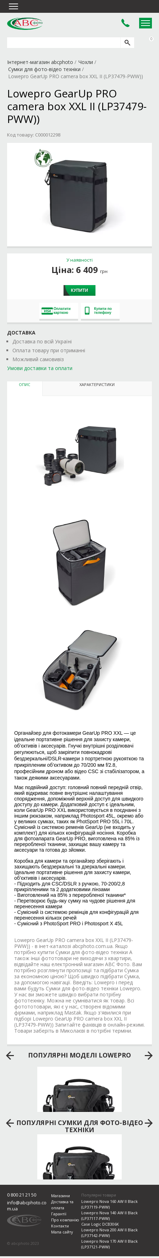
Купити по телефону (98, 311)
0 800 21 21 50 (21, 1195)
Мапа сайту (62, 1232)
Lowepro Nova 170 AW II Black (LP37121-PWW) (109, 1243)
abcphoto (25, 23)
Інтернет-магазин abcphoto (40, 62)
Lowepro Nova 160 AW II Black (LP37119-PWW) (109, 1204)
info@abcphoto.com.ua (26, 1205)
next (149, 1055)
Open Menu (145, 23)
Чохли (85, 62)
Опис (24, 384)
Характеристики (97, 384)
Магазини (60, 1195)
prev (10, 1055)
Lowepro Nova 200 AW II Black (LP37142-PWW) (109, 1232)
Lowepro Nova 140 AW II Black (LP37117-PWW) (109, 1215)
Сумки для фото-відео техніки (44, 69)
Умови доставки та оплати (39, 368)
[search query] (64, 42)
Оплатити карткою (56, 311)
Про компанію (65, 1219)
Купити (79, 290)
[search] (127, 42)
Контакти (60, 1225)
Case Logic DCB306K (100, 1224)
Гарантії (58, 1213)
